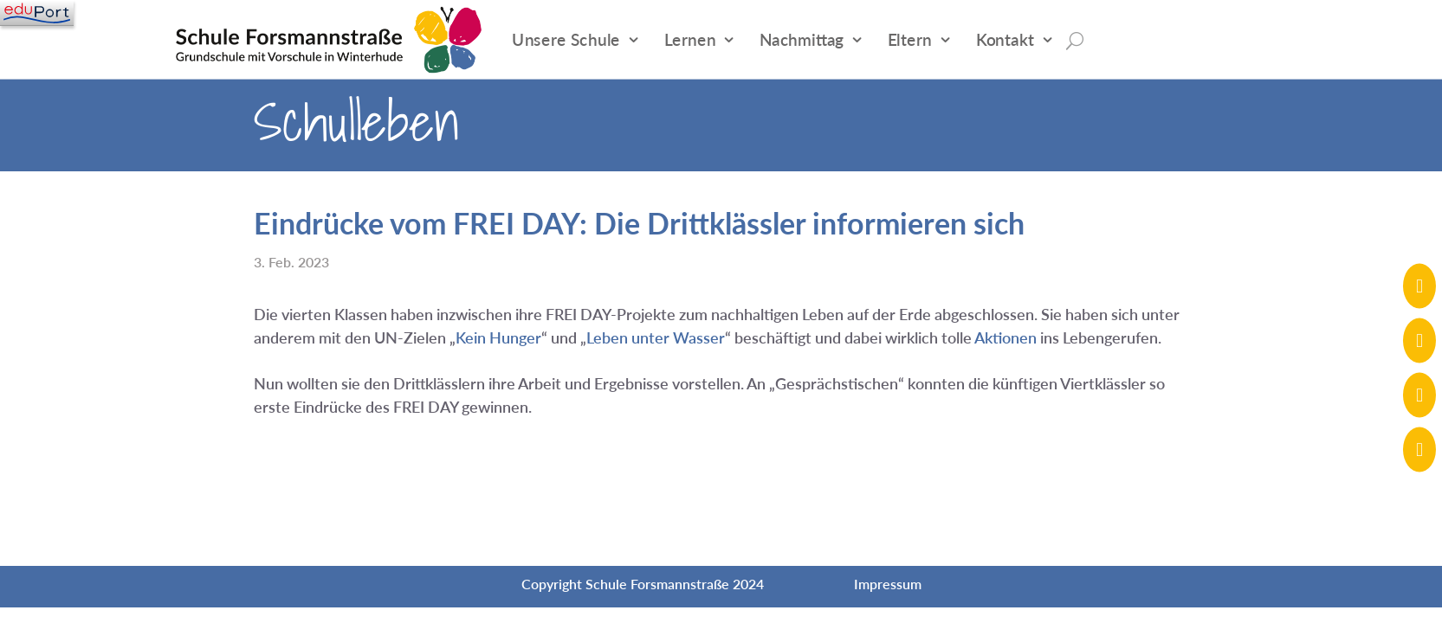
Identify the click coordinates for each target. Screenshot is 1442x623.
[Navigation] (37, 13)
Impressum (887, 583)
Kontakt (1005, 39)
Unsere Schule (566, 39)
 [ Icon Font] (1419, 449)
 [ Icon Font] (1419, 286)
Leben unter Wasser (655, 337)
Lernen (690, 39)
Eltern (910, 39)
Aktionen (1005, 337)
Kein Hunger (498, 337)
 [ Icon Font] (1419, 395)
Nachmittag (802, 39)
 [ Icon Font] (1419, 340)
